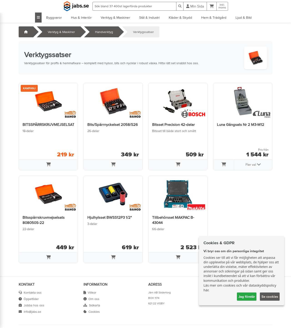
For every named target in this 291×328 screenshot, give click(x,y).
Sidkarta (91, 305)
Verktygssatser (143, 32)
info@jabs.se (30, 311)
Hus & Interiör (81, 17)
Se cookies (269, 296)
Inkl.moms (222, 6)
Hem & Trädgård (213, 17)
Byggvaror (54, 17)
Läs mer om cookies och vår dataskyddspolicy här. (239, 287)
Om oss (91, 299)
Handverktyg (104, 32)
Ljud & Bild (244, 17)
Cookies (91, 311)
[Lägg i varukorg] (48, 165)
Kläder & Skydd (180, 17)
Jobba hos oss (31, 305)
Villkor (89, 292)
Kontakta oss (30, 292)
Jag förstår (246, 296)
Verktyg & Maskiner (115, 17)
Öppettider (29, 299)
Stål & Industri (149, 17)
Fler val (253, 164)
